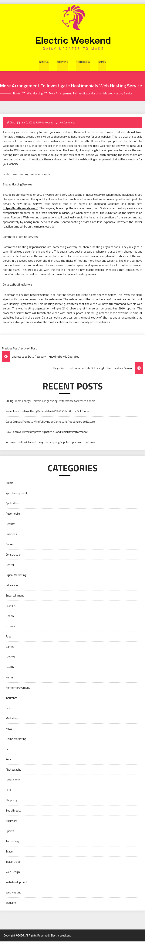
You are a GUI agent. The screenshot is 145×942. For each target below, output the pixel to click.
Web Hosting (46, 123)
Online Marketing (16, 739)
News (9, 729)
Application (12, 504)
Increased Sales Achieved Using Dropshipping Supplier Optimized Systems (50, 442)
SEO (8, 790)
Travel (9, 852)
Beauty (10, 524)
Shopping (62, 62)
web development (17, 883)
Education (12, 586)
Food (9, 637)
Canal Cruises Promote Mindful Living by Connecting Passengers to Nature (50, 422)
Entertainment (15, 596)
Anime (9, 483)
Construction (14, 555)
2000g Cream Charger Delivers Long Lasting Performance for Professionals (50, 401)
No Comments (68, 123)
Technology (83, 62)
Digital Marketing (16, 575)
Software (11, 821)
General (44, 62)
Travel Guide (13, 862)
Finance (10, 616)
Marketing (12, 719)
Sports (10, 831)
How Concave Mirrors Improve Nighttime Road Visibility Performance (47, 432)
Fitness (10, 627)
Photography (13, 770)
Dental (10, 565)
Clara (12, 123)
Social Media (13, 811)
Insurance (11, 698)
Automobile (13, 514)
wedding (11, 903)
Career (10, 545)
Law (8, 708)
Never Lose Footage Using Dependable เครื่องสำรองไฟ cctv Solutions (47, 412)
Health (10, 668)
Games (101, 62)
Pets (9, 760)
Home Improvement (18, 688)
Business (11, 534)
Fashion (10, 606)
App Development (16, 493)
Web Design (13, 872)
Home (9, 678)
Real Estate (13, 780)
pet (8, 749)
